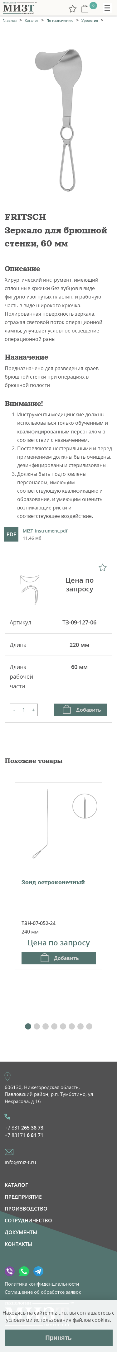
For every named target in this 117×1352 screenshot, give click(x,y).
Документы (21, 1232)
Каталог (16, 1185)
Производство (26, 1208)
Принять (58, 1337)
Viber (10, 1271)
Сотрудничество (28, 1220)
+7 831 (25, 1127)
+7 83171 (24, 1135)
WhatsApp (24, 1271)
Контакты (18, 1244)
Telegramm (38, 1271)
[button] (28, 1026)
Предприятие (23, 1196)
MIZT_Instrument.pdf (45, 535)
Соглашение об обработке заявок (43, 1292)
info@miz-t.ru (20, 1162)
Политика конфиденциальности (42, 1284)
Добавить (88, 709)
